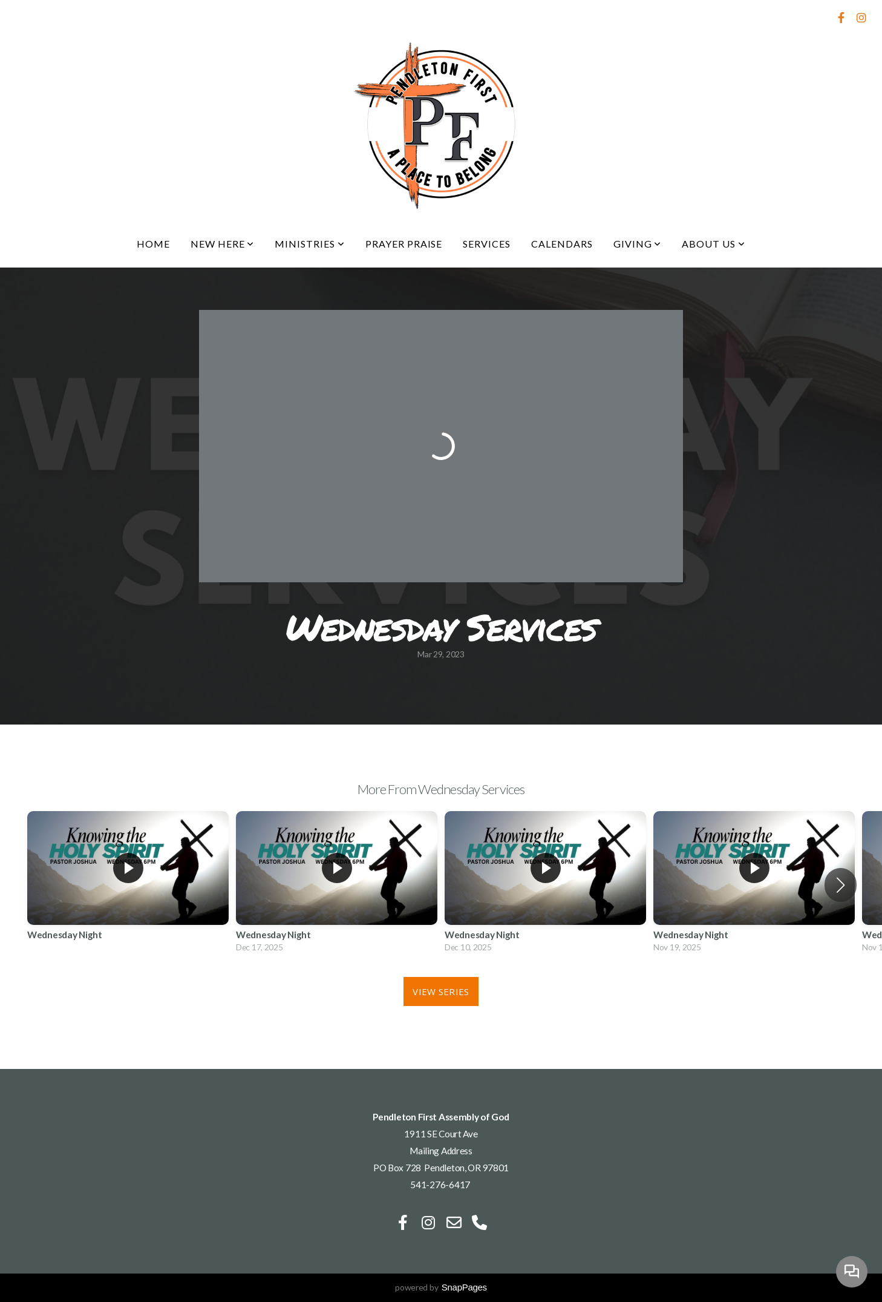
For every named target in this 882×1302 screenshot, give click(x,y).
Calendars (562, 243)
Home (153, 243)
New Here (223, 243)
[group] (128, 884)
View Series (441, 991)
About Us (713, 243)
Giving (637, 243)
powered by (441, 1287)
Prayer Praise (403, 243)
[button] (840, 885)
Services (487, 243)
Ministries (310, 243)
